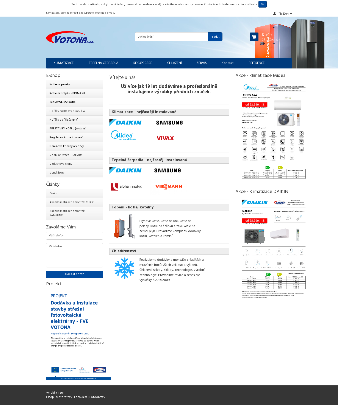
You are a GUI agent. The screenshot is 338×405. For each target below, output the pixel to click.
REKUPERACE (142, 63)
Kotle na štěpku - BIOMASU (67, 93)
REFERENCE (257, 63)
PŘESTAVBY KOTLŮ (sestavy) (68, 128)
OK (262, 4)
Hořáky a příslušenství (64, 119)
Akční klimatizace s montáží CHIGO (72, 202)
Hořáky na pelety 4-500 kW (67, 111)
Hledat (215, 36)
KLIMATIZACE (64, 63)
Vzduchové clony (61, 163)
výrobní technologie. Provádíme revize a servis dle (172, 272)
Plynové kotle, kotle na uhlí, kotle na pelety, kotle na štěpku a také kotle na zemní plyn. (167, 226)
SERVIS (202, 63)
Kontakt (228, 63)
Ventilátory (57, 172)
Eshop (50, 397)
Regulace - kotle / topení (66, 137)
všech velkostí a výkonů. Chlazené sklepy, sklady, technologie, (168, 267)
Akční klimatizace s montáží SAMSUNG (67, 213)
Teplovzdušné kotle (63, 102)
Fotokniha (81, 397)
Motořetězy (64, 397)
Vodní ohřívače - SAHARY (66, 155)
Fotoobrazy (97, 397)
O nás (53, 193)
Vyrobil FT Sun (55, 392)
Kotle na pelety (60, 84)
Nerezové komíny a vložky (67, 146)
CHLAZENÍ (174, 63)
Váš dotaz (74, 255)
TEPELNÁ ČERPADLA (103, 63)
